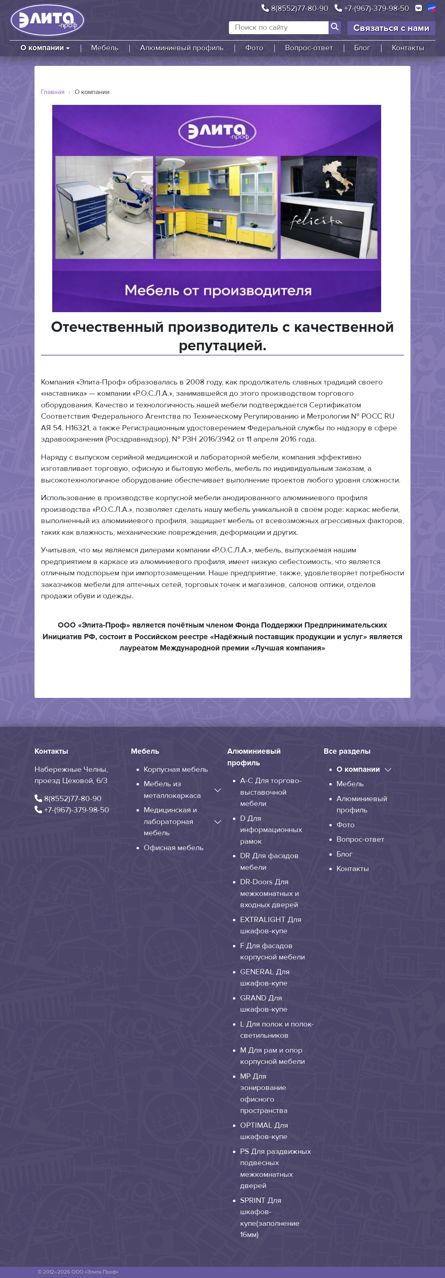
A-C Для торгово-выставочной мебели (271, 792)
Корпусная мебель (176, 769)
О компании (42, 48)
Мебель (104, 48)
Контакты (408, 48)
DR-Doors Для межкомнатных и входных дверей (269, 893)
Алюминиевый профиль (182, 48)
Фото (254, 48)
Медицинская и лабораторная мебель (170, 822)
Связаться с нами (391, 28)
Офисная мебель (174, 848)
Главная (53, 92)
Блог (362, 48)
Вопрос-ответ (309, 48)
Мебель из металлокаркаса (172, 789)
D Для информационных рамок (271, 830)
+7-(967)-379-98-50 (372, 8)
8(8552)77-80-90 (295, 8)
